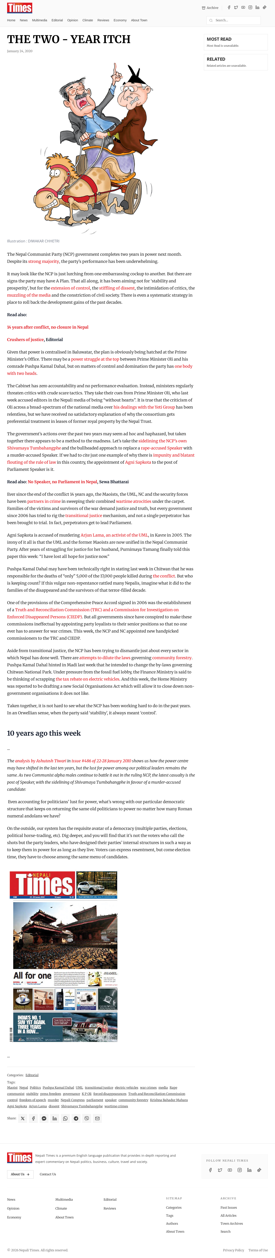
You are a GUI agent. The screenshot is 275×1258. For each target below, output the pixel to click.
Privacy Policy (233, 1250)
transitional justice (83, 515)
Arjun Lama (38, 1106)
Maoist (12, 1088)
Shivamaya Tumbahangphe (82, 1106)
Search (226, 1232)
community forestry (172, 657)
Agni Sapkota (138, 462)
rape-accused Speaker (162, 448)
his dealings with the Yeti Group (144, 407)
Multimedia (39, 20)
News (24, 20)
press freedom (50, 1094)
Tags (169, 1216)
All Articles (229, 1216)
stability (32, 1094)
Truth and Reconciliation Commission (156, 1094)
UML (79, 1088)
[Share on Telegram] (76, 1118)
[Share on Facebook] (33, 1118)
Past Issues (229, 1208)
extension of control (70, 288)
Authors (172, 1224)
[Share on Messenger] (44, 1118)
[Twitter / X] (236, 8)
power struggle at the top (95, 359)
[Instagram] (250, 8)
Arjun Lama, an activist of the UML (114, 535)
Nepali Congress (73, 1100)
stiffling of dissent (117, 288)
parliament (94, 1100)
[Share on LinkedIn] (54, 1118)
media (163, 1088)
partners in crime (44, 501)
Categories (174, 1208)
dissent (54, 1106)
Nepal (23, 1088)
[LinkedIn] (257, 8)
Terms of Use (258, 1250)
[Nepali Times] (19, 1157)
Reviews (103, 20)
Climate (87, 20)
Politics (35, 1088)
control (12, 1100)
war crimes (148, 1088)
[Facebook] (229, 8)
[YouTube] (243, 8)
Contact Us (48, 1174)
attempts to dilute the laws (104, 657)
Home (11, 20)
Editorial (57, 20)
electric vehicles (126, 1088)
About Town (139, 20)
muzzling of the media (29, 295)
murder (53, 1100)
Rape (173, 1088)
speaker (111, 1100)
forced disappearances (109, 1094)
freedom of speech (32, 1100)
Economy (120, 20)
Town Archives (232, 1224)
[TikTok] (264, 8)
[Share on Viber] (86, 1118)
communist (15, 1094)
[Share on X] (22, 1118)
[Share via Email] (97, 1118)
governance (71, 1094)
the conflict (164, 576)
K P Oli (87, 1094)
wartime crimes (116, 1106)
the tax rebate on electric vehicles (87, 679)
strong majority (43, 261)
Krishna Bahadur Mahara (169, 1100)
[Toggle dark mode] (266, 20)
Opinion (72, 20)
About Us (20, 1174)
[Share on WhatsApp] (65, 1118)
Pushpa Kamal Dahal (58, 1088)
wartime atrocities (133, 501)
